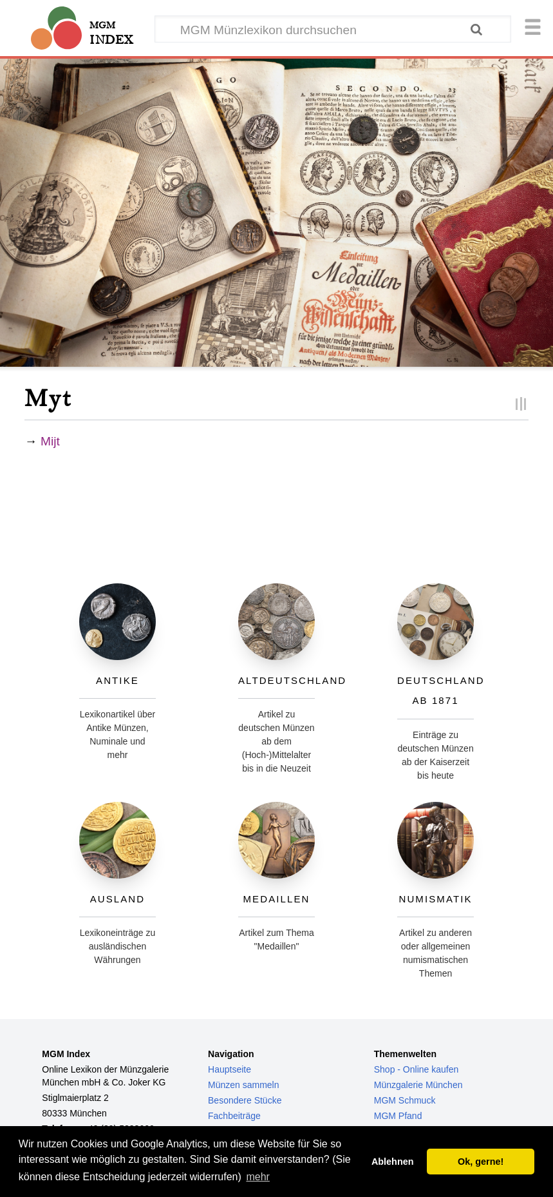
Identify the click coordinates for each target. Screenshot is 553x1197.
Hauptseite (229, 1069)
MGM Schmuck (405, 1100)
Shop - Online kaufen (416, 1069)
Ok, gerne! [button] (480, 1161)
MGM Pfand (398, 1116)
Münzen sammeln (243, 1085)
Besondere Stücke (244, 1100)
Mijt (50, 441)
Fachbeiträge (234, 1116)
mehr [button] (257, 1176)
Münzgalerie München (418, 1085)
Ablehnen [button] (392, 1161)
